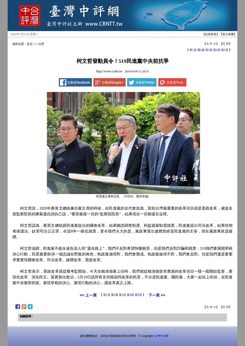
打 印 (226, 43)
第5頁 (224, 50)
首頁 (30, 44)
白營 (41, 44)
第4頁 (216, 50)
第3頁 (208, 50)
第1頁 (193, 50)
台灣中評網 (161, 336)
